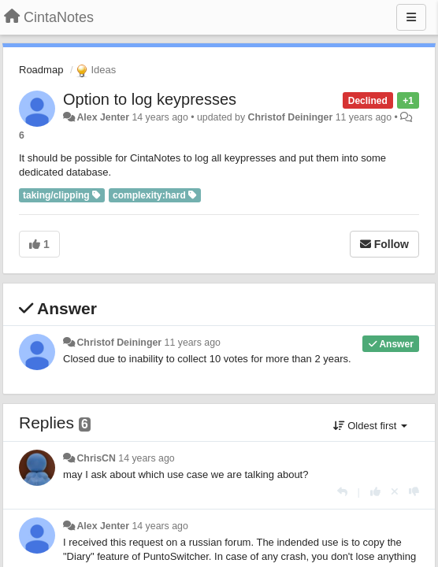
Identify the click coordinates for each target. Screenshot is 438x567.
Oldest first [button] (370, 426)
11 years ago (193, 342)
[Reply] (342, 492)
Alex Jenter (102, 117)
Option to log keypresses (149, 99)
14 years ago (146, 458)
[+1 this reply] (375, 492)
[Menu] (411, 17)
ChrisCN (95, 458)
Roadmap (41, 70)
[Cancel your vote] (395, 492)
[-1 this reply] (414, 492)
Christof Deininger (290, 117)
